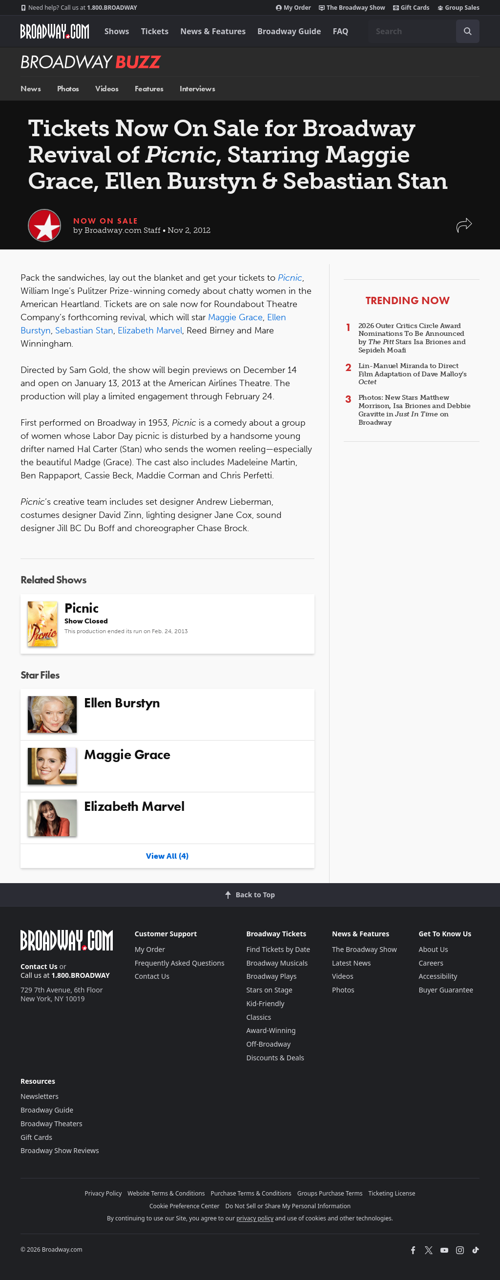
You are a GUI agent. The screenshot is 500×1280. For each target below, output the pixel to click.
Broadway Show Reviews (60, 1150)
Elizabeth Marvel (150, 330)
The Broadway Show (352, 8)
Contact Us (39, 966)
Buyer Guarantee (445, 989)
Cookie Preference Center (184, 1206)
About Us (433, 949)
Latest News (351, 963)
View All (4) (167, 856)
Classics (258, 1017)
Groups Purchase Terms (330, 1193)
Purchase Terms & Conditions (251, 1193)
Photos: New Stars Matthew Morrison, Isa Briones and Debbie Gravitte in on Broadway (414, 409)
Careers (430, 963)
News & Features (213, 31)
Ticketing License (392, 1193)
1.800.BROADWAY (79, 8)
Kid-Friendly (265, 1003)
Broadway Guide (289, 31)
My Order (293, 8)
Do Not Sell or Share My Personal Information (288, 1206)
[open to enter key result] (467, 31)
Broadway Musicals (277, 963)
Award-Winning (270, 1030)
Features (149, 88)
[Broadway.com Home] (55, 31)
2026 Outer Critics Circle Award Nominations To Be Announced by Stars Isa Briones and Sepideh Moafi (412, 338)
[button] (464, 230)
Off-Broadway (268, 1044)
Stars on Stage (269, 989)
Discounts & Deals (275, 1057)
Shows (116, 31)
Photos (68, 88)
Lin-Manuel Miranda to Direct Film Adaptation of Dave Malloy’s (412, 374)
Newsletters (40, 1096)
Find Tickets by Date (278, 949)
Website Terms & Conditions (166, 1193)
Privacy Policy (103, 1193)
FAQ (341, 31)
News (31, 88)
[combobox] (423, 31)
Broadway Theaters (52, 1123)
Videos (106, 88)
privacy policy (254, 1218)
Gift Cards (411, 8)
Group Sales (458, 8)
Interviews (197, 88)
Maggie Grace (235, 317)
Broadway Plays (271, 976)
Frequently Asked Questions (180, 963)
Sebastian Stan (84, 330)
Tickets (155, 31)
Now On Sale (105, 221)
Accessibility (437, 976)
